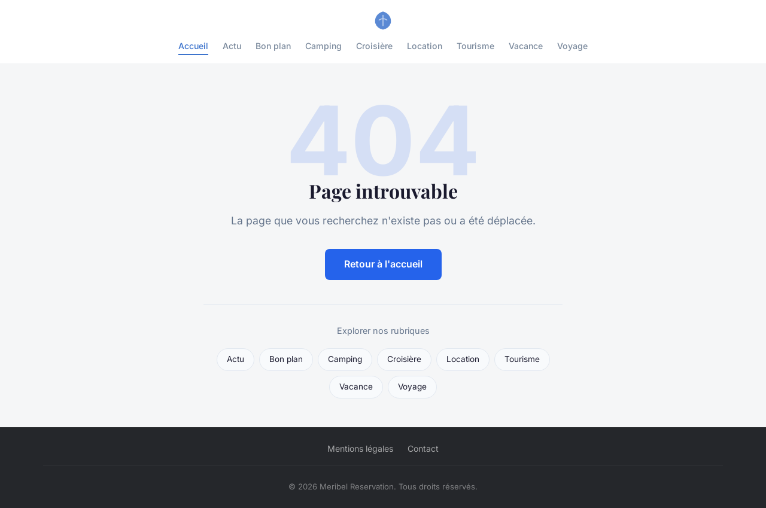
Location (424, 46)
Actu (232, 46)
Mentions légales (360, 448)
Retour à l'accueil (383, 264)
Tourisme (475, 46)
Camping (323, 46)
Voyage (572, 46)
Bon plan (273, 46)
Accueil (193, 46)
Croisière (374, 46)
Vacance (526, 46)
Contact (423, 448)
